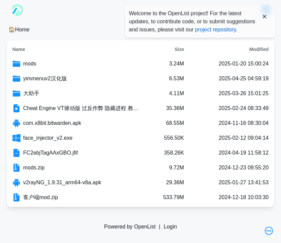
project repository (215, 29)
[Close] (264, 16)
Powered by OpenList (129, 227)
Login (170, 227)
